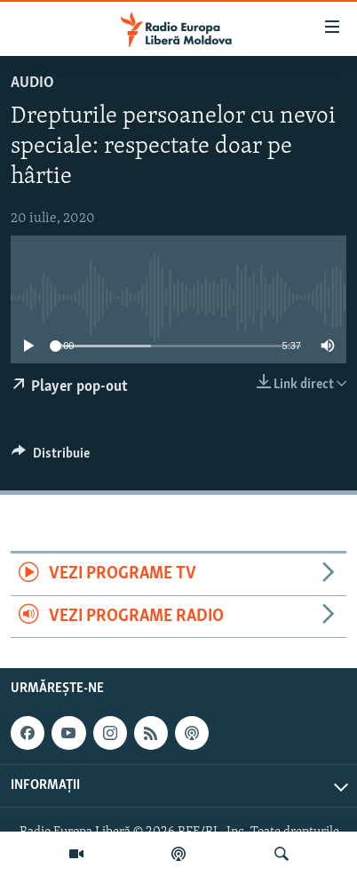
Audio (32, 83)
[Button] (51, 457)
